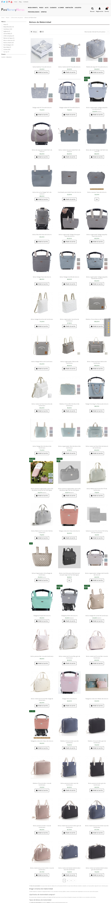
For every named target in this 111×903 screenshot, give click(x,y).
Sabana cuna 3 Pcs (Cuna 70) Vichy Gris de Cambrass (97, 531)
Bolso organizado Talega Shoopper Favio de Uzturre (69, 235)
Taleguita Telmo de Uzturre (69, 615)
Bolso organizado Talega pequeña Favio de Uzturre (96, 235)
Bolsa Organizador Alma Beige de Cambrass (42, 574)
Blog (20, 1)
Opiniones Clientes (106, 327)
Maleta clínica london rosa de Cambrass (42, 784)
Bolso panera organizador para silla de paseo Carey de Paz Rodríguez (42, 489)
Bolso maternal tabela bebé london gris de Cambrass (97, 868)
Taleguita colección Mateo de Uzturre (96, 699)
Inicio (15, 1)
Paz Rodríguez (8, 45)
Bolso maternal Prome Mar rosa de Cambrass (97, 657)
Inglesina (7, 31)
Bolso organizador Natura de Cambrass (69, 362)
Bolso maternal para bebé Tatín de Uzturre (69, 150)
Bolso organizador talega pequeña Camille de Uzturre (96, 277)
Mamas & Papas (9, 38)
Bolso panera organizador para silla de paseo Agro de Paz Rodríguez (69, 489)
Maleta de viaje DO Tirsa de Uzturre (96, 67)
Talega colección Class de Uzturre (69, 531)
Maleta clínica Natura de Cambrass (97, 319)
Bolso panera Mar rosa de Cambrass (42, 656)
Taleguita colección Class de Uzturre (42, 741)
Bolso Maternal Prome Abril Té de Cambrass (97, 489)
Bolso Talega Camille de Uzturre (69, 277)
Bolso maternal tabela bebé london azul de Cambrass (69, 868)
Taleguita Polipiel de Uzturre (41, 615)
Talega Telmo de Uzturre (69, 699)
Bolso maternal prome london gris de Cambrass (69, 826)
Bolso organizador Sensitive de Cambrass (69, 320)
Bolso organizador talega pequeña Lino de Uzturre (96, 108)
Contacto (25, 1)
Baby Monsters (9, 26)
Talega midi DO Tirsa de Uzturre (41, 107)
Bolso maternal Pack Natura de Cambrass (97, 362)
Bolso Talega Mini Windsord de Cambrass (42, 447)
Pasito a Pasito (9, 42)
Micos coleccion (9, 40)
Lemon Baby (8, 33)
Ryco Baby (7, 47)
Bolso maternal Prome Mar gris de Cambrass (69, 657)
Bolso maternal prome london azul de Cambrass (96, 826)
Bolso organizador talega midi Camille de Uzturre (96, 574)
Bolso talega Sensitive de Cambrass (42, 319)
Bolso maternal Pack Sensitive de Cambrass (42, 404)
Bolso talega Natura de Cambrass (41, 361)
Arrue (6, 24)
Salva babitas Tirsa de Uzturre (42, 67)
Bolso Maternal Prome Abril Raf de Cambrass (41, 531)
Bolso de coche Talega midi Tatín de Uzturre (97, 150)
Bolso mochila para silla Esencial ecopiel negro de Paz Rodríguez (69, 574)
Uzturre (7, 49)
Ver (97, 199)
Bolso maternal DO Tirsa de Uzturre (69, 67)
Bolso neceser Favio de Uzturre (96, 192)
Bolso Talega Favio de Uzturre (42, 277)
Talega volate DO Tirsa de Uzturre (69, 107)
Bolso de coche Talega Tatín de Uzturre (42, 193)
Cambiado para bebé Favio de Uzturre (69, 192)
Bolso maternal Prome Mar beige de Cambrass (42, 699)
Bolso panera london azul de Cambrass (69, 784)
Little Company (9, 36)
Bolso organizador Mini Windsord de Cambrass (69, 447)
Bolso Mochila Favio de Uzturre (41, 234)
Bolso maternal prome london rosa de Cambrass (42, 868)
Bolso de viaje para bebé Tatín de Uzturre (42, 150)
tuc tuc (6, 52)
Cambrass (8, 29)
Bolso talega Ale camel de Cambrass (97, 615)
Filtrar (34, 32)
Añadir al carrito (42, 72)
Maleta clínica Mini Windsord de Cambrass (69, 404)
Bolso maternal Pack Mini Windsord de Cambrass (97, 447)
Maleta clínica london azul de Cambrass (69, 741)
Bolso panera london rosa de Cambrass (42, 826)
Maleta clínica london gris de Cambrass (97, 741)
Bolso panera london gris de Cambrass (96, 784)
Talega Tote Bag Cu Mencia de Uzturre (96, 404)
